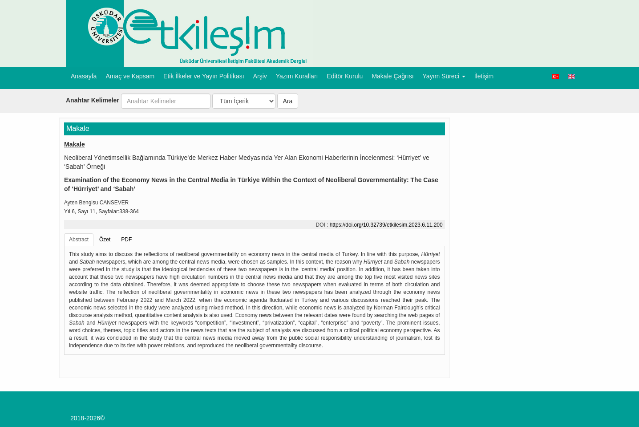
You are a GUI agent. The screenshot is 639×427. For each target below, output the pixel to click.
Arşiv (260, 76)
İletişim (484, 76)
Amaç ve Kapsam (129, 76)
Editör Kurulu (345, 76)
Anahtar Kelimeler (92, 100)
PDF (126, 239)
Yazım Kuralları (297, 76)
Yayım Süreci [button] (444, 76)
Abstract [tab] (79, 239)
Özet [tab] (104, 239)
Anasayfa (84, 76)
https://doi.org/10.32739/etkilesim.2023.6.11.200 (386, 225)
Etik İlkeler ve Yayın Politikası (203, 76)
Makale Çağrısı (392, 76)
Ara (288, 101)
